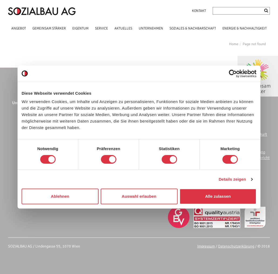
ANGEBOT (18, 28)
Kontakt (199, 11)
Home (233, 44)
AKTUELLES (123, 28)
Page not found (254, 44)
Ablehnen (60, 196)
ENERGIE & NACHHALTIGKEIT (244, 28)
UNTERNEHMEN (151, 28)
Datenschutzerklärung (236, 246)
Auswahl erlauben (139, 196)
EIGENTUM (80, 28)
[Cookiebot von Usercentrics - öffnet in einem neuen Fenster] (232, 74)
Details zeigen (232, 179)
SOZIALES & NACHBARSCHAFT (192, 28)
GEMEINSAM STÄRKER (49, 28)
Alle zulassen (218, 196)
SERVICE (101, 28)
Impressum (206, 246)
